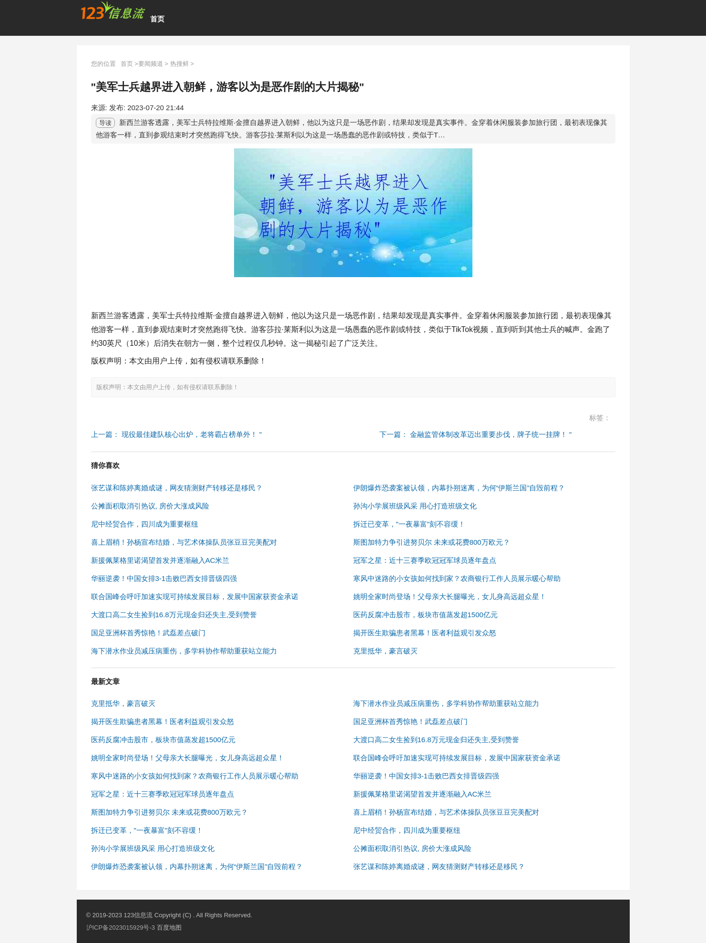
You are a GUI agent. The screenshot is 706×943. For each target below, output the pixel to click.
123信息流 (138, 915)
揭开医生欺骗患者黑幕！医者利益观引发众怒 (424, 633)
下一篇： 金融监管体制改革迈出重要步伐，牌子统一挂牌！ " (475, 434)
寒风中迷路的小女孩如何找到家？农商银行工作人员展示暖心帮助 (457, 578)
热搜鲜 (179, 63)
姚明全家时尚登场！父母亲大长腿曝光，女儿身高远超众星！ (449, 596)
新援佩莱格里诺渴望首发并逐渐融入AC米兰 (160, 560)
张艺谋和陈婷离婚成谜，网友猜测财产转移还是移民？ (177, 488)
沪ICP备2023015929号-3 (120, 927)
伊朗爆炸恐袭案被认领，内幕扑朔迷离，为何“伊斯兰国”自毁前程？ (459, 488)
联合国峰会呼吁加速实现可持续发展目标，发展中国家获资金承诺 (194, 596)
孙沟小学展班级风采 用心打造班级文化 (415, 506)
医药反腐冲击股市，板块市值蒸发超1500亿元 (425, 615)
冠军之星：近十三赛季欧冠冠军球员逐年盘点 (424, 560)
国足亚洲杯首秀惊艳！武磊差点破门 (148, 633)
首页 (157, 19)
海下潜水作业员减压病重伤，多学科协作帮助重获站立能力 (184, 651)
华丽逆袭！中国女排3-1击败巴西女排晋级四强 (164, 578)
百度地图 (169, 927)
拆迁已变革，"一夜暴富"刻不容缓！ (409, 524)
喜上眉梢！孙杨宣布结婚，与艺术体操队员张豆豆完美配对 (184, 542)
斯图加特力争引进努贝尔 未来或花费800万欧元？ (431, 542)
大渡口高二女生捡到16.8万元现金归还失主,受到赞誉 (174, 615)
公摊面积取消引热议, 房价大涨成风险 (150, 506)
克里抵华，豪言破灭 (385, 651)
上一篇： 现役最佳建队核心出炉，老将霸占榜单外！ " (176, 434)
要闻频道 (150, 63)
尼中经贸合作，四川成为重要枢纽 (144, 524)
